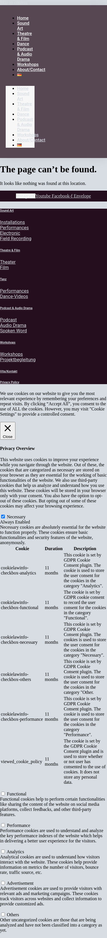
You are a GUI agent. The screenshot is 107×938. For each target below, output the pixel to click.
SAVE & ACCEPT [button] (17, 935)
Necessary (16, 516)
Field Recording (15, 238)
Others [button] (6, 909)
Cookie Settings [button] (14, 419)
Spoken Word (13, 330)
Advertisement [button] (13, 877)
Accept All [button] (40, 419)
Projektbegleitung (18, 359)
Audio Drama (13, 325)
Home (23, 88)
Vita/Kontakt (8, 371)
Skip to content (14, 2)
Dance (23, 114)
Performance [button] (11, 819)
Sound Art (7, 210)
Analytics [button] (8, 846)
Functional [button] (9, 788)
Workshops (28, 134)
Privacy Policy (9, 382)
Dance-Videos (14, 296)
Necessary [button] (9, 511)
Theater (8, 262)
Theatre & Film (24, 106)
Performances (14, 227)
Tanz (3, 279)
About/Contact (31, 69)
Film (4, 267)
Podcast (8, 320)
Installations (12, 222)
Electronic (10, 233)
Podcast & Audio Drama (25, 54)
